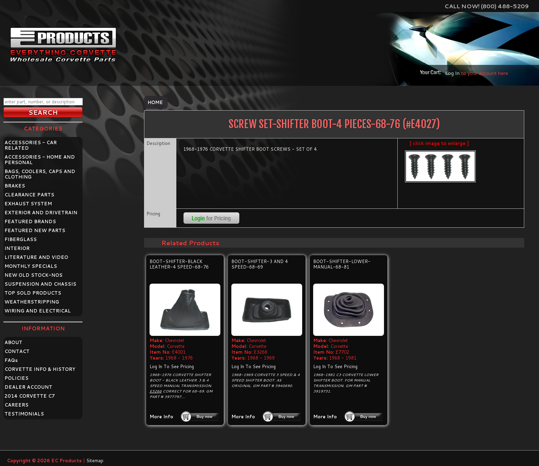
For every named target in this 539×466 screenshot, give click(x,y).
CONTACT (17, 351)
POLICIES (16, 378)
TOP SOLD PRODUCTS (32, 293)
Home (155, 102)
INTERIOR (17, 248)
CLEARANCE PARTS (29, 195)
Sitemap (94, 460)
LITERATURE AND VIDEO (36, 257)
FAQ (11, 360)
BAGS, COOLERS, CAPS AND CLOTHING (39, 174)
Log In (452, 73)
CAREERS (16, 405)
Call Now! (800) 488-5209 (486, 6)
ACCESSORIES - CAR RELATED (30, 145)
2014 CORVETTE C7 (29, 396)
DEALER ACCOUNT (28, 387)
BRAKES (14, 186)
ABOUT (13, 342)
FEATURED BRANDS (30, 221)
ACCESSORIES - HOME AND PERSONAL (39, 160)
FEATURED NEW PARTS (34, 230)
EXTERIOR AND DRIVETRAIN (40, 212)
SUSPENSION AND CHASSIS (40, 284)
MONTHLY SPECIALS (30, 266)
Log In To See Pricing (172, 366)
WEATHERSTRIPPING (31, 302)
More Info (161, 416)
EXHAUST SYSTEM (28, 204)
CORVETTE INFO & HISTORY (39, 369)
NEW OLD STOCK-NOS (33, 275)
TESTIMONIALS (24, 414)
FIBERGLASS (20, 239)
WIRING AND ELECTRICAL (37, 311)
